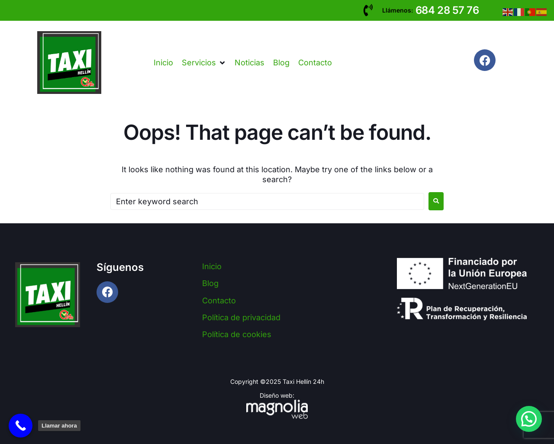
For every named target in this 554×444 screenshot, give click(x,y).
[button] (203, 62)
